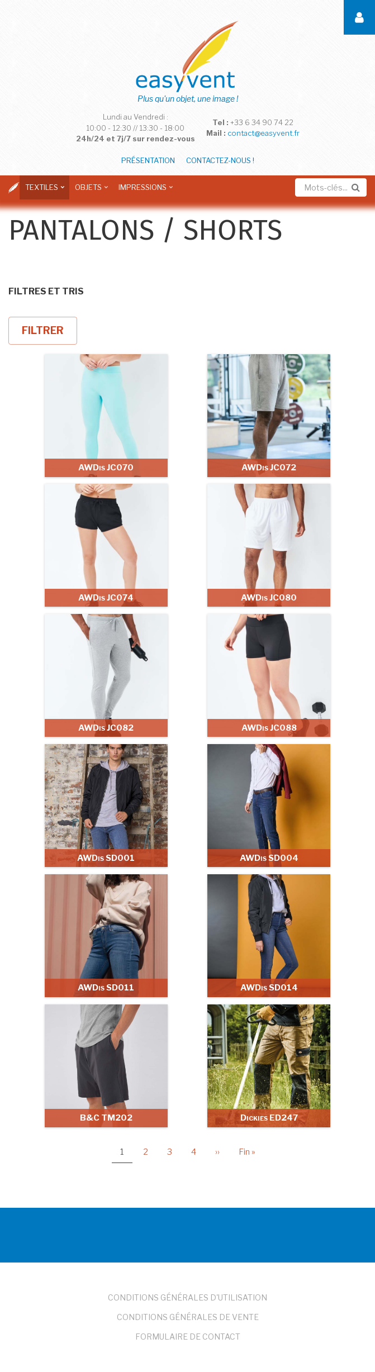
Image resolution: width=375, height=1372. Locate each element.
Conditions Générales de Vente (188, 1317)
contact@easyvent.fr (263, 132)
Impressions (144, 191)
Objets (89, 191)
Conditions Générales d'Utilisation (187, 1297)
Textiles (43, 191)
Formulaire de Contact (187, 1336)
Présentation (148, 160)
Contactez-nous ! (220, 160)
